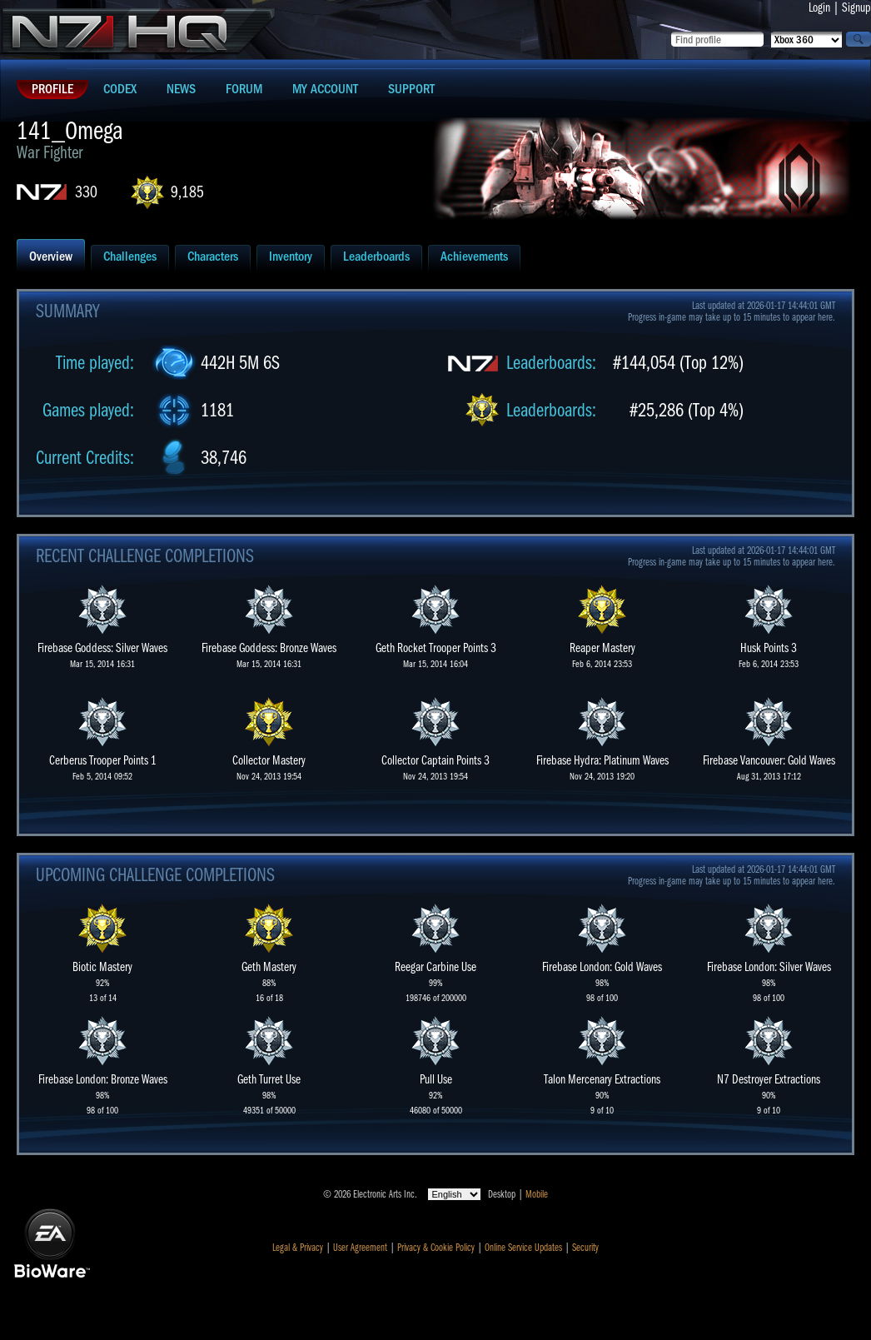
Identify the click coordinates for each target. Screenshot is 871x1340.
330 (86, 192)
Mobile (536, 1194)
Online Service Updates (523, 1247)
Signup (856, 7)
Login (819, 7)
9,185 (187, 192)
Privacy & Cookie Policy (436, 1247)
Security (585, 1247)
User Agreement (360, 1247)
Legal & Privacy (297, 1247)
